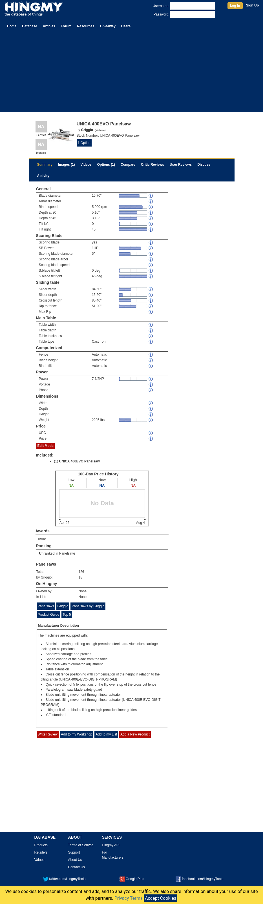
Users (126, 26)
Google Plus (132, 879)
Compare (128, 165)
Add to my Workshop (76, 734)
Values (39, 860)
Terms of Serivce (80, 845)
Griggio (63, 606)
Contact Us (76, 867)
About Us (75, 860)
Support (74, 852)
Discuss (203, 165)
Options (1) (106, 165)
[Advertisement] (131, 72)
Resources (85, 26)
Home (11, 26)
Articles (49, 26)
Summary (45, 165)
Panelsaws (67, 553)
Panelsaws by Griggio (88, 606)
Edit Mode (45, 446)
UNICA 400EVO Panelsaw (79, 461)
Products (41, 845)
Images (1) (66, 165)
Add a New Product (134, 734)
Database (29, 26)
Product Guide (48, 615)
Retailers (41, 852)
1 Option (84, 143)
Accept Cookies (160, 898)
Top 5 (67, 615)
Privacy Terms (128, 898)
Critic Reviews (152, 165)
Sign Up (252, 5)
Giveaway (107, 26)
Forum (66, 26)
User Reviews (181, 165)
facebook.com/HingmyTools (199, 879)
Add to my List (106, 734)
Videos (86, 165)
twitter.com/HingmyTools (64, 879)
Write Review (48, 734)
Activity (43, 176)
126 (81, 572)
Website (100, 130)
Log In (235, 6)
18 (80, 577)
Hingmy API (111, 845)
